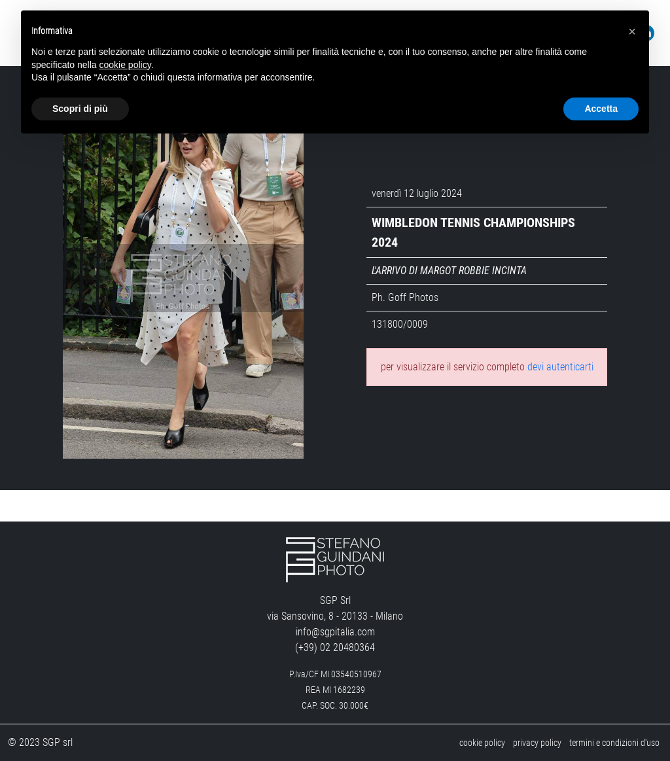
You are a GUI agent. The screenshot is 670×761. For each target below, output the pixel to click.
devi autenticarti (560, 367)
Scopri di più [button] (80, 108)
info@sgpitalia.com (335, 632)
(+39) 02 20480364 (335, 647)
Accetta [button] (601, 108)
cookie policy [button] (125, 65)
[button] (632, 31)
